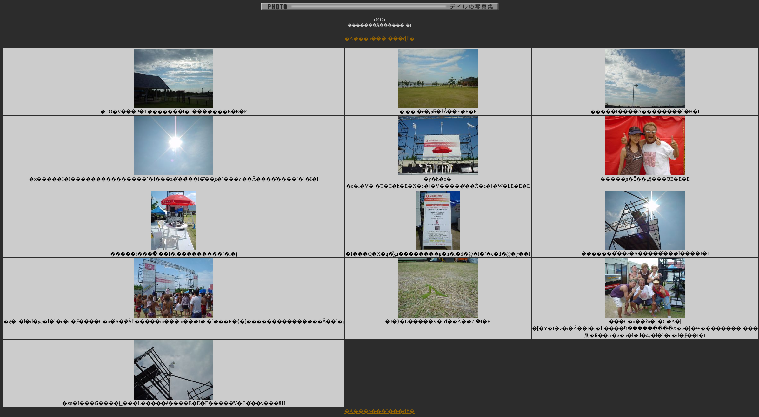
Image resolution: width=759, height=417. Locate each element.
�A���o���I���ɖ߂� (379, 38)
